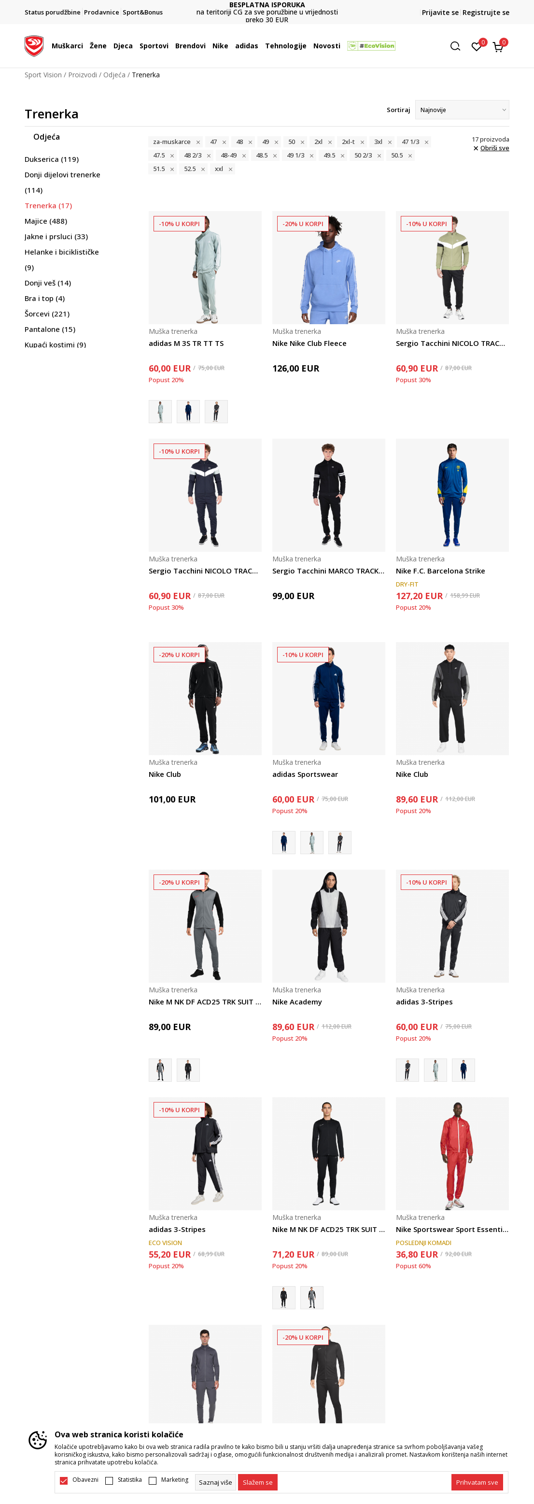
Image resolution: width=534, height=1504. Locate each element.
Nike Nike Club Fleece (309, 343)
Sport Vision (43, 74)
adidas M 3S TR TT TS (186, 343)
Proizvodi (82, 74)
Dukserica (52, 159)
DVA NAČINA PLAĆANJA (256, 8)
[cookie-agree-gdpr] (258, 1482)
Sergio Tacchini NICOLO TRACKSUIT (452, 343)
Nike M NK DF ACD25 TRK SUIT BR (205, 1001)
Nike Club (165, 774)
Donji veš (48, 282)
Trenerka (48, 205)
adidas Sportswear (305, 774)
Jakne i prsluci (56, 236)
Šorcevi (47, 313)
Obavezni (85, 1480)
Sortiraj (398, 109)
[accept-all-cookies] (477, 1482)
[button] (459, 46)
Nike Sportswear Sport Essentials (452, 1229)
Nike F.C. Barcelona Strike (440, 570)
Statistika (130, 1480)
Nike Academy (297, 1001)
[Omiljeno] (477, 46)
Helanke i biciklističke (62, 259)
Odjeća (114, 74)
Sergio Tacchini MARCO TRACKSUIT (328, 570)
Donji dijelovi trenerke (62, 182)
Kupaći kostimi (55, 344)
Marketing (174, 1480)
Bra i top (45, 298)
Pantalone (50, 329)
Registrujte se (486, 12)
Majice (46, 221)
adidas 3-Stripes (424, 1001)
